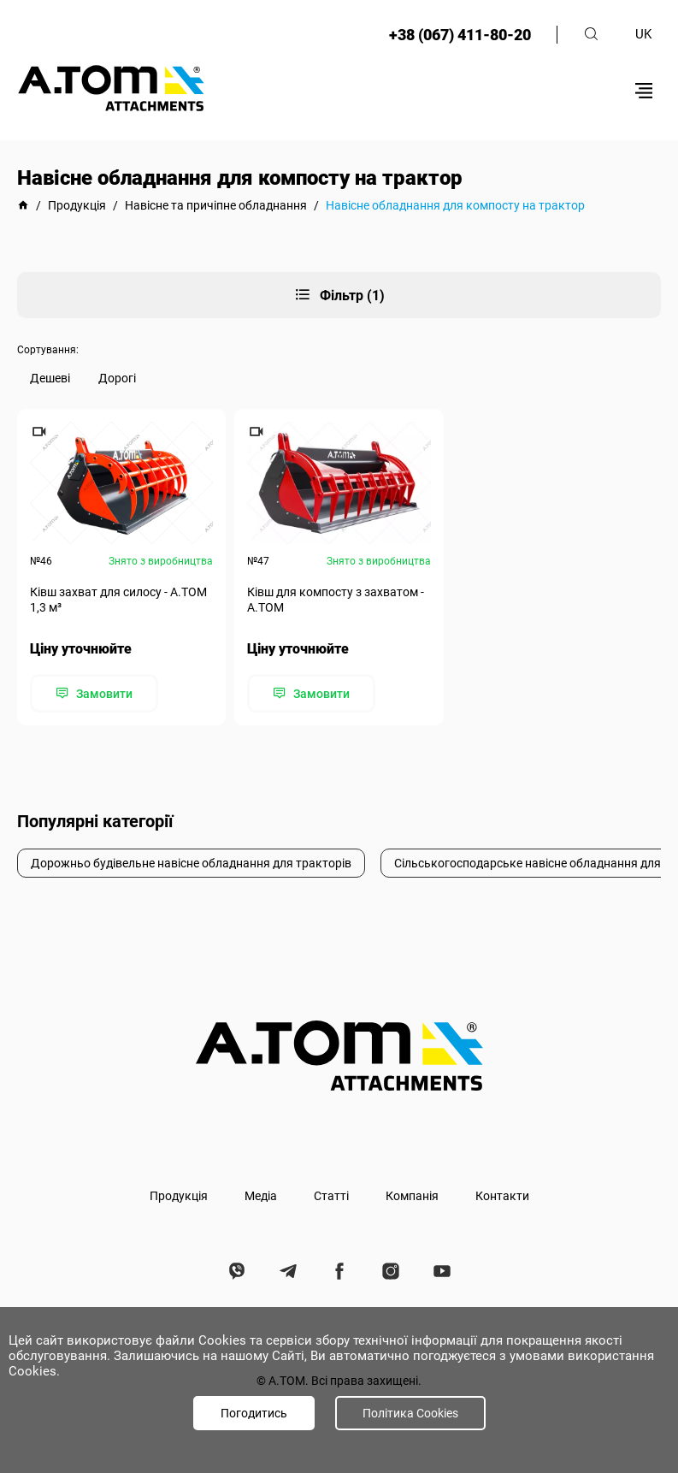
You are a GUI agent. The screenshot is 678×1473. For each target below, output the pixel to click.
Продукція (179, 1196)
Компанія (412, 1196)
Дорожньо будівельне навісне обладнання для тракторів (191, 863)
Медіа (261, 1196)
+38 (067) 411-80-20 (460, 35)
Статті (331, 1196)
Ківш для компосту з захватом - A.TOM (335, 599)
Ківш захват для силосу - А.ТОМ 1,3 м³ (118, 599)
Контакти (502, 1196)
